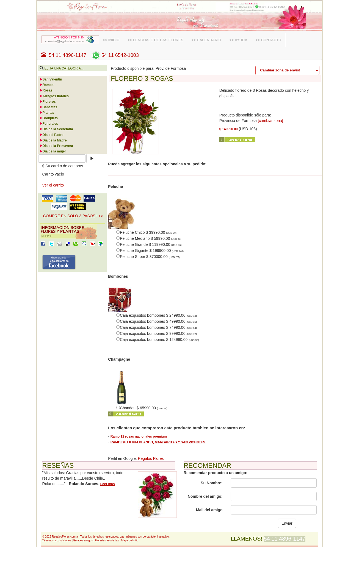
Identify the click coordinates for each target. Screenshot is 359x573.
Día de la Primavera (56, 146)
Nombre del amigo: (205, 496)
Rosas (46, 90)
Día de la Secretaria (56, 129)
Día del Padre (51, 135)
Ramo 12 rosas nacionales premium (139, 436)
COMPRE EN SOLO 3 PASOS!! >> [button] (73, 216)
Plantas (46, 113)
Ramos (46, 85)
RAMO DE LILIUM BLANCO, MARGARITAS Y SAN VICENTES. (158, 442)
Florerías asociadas (107, 540)
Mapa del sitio (129, 540)
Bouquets (48, 118)
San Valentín (50, 79)
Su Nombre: (211, 483)
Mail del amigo (209, 510)
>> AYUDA (238, 40)
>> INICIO (111, 40)
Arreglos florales (54, 96)
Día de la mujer (52, 151)
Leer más (107, 484)
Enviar (286, 523)
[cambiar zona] (270, 120)
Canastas (48, 107)
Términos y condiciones (56, 540)
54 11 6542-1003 (114, 55)
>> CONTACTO (268, 40)
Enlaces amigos (83, 540)
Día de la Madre (53, 140)
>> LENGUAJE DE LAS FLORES (155, 40)
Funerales (48, 124)
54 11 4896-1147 (63, 55)
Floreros (47, 102)
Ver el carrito (53, 185)
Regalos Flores (151, 458)
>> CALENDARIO (206, 40)
